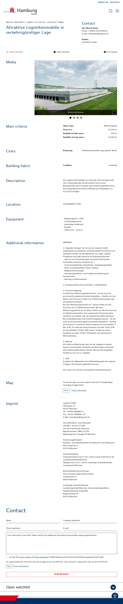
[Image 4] (81, 117)
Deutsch (114, 2)
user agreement (41, 557)
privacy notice (25, 557)
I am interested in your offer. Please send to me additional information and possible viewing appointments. (61, 543)
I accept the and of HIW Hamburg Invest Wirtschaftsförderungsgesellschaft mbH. (56, 557)
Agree (66, 390)
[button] (61, 587)
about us (103, 2)
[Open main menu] (117, 11)
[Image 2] (74, 117)
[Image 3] (77, 117)
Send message (61, 574)
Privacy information (79, 390)
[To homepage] (20, 11)
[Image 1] (70, 117)
